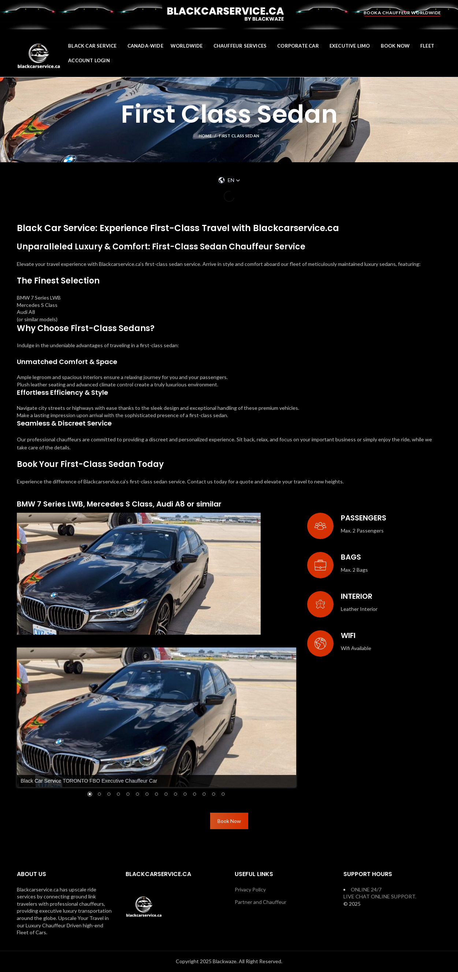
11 (185, 795)
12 (194, 795)
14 (213, 795)
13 (204, 795)
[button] (229, 180)
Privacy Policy (250, 889)
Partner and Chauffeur (260, 902)
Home (205, 135)
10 (175, 795)
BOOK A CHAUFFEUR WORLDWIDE (402, 12)
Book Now (229, 821)
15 (223, 795)
